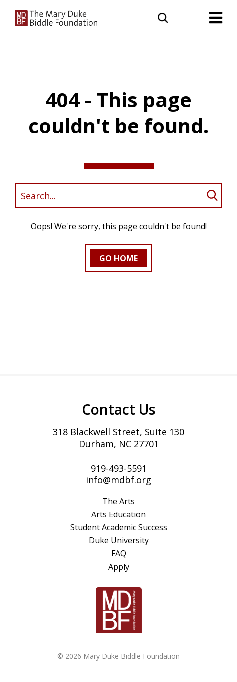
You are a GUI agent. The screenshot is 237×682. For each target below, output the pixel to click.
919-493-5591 (119, 468)
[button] (163, 17)
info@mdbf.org (118, 480)
